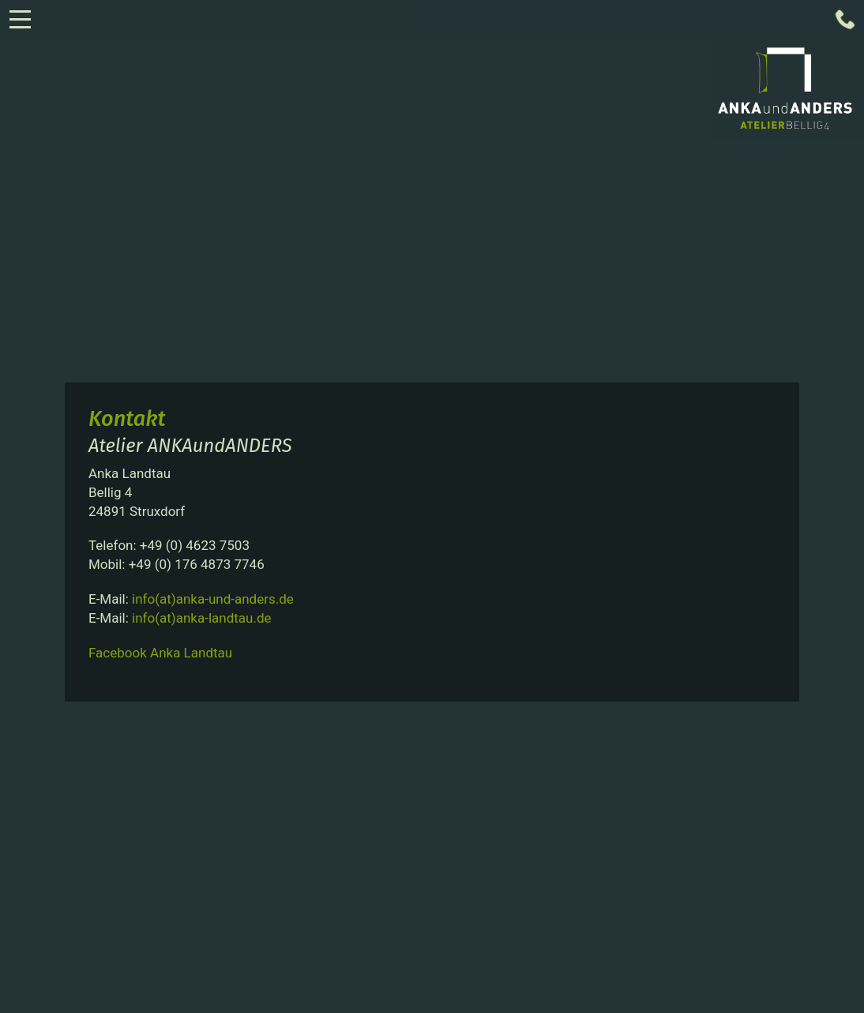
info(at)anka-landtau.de (202, 618)
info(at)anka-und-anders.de (213, 599)
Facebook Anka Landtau (160, 653)
